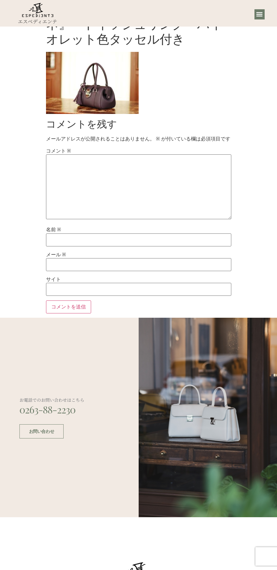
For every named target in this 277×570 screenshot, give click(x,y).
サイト (53, 279)
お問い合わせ (41, 430)
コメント (58, 151)
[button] (259, 14)
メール (56, 254)
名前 (53, 229)
